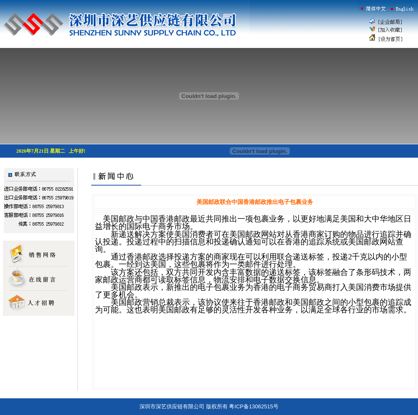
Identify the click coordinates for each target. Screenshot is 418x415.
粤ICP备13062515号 (254, 406)
